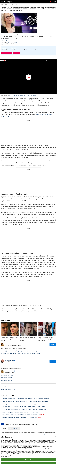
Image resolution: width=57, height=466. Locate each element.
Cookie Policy (7, 456)
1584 (28, 440)
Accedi (54, 1)
